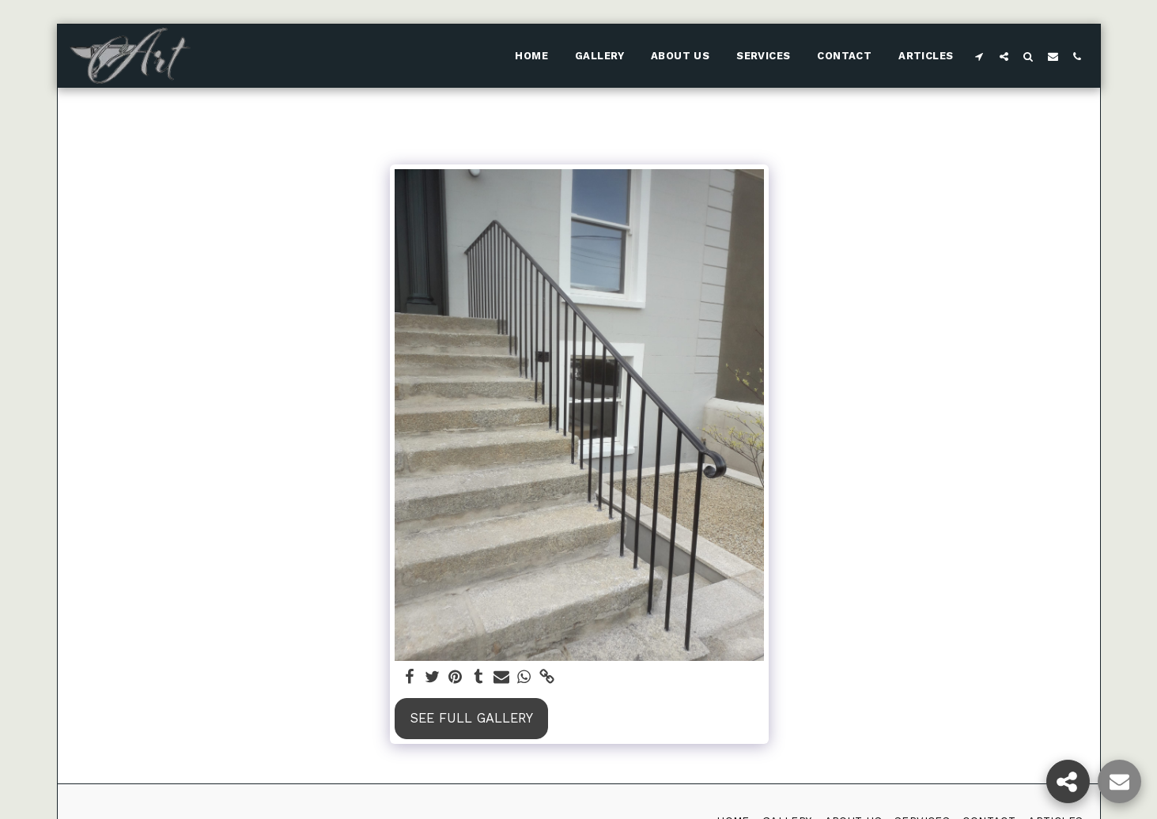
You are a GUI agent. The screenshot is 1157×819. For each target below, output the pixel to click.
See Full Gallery (471, 718)
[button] (979, 56)
